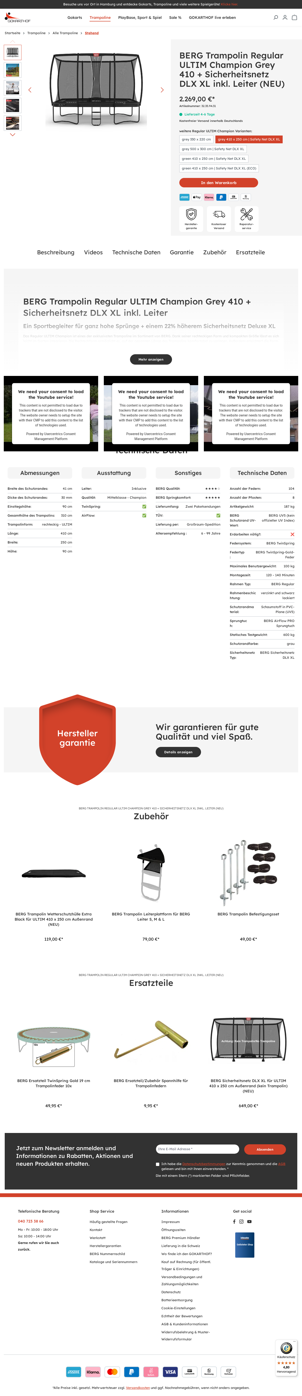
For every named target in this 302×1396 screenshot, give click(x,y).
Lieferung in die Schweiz (180, 1246)
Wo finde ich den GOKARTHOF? (186, 1254)
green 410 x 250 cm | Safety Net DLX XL (214, 158)
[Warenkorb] (294, 17)
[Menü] (294, 1342)
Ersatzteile (250, 252)
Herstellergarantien (105, 1246)
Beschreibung (56, 252)
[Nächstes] (162, 90)
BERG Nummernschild (107, 1254)
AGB (281, 1164)
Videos (93, 252)
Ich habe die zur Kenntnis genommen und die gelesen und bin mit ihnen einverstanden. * (223, 1166)
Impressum (170, 1222)
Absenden (265, 1149)
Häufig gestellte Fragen (108, 1222)
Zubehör (214, 252)
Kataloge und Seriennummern (113, 1262)
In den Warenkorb (218, 182)
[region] (151, 888)
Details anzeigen (178, 752)
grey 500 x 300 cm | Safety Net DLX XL (213, 149)
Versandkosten (138, 1388)
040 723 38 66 (30, 1221)
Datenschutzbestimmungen (203, 1164)
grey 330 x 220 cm (196, 139)
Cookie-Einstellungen (178, 1308)
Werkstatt (97, 1238)
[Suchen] (275, 17)
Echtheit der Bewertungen (181, 1316)
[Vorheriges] (29, 90)
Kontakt (96, 1230)
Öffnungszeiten (173, 1230)
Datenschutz (171, 1292)
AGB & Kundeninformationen (184, 1324)
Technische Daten (136, 252)
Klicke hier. (230, 4)
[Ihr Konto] (285, 17)
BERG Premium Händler (180, 1238)
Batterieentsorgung (177, 1300)
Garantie (182, 252)
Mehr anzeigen (151, 359)
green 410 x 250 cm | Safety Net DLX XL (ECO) (219, 168)
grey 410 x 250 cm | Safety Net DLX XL (249, 139)
